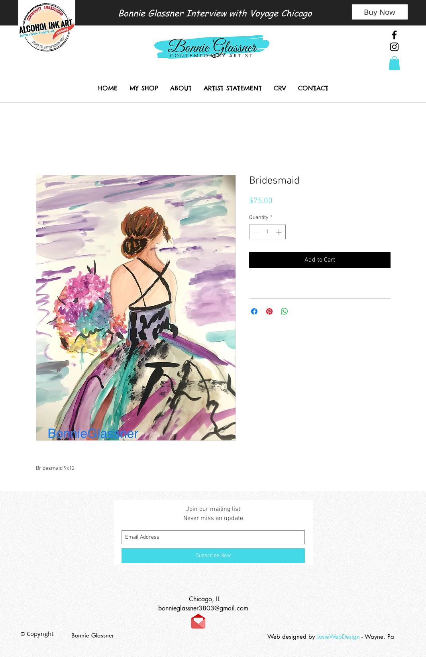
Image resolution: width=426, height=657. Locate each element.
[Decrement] (255, 232)
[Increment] (280, 232)
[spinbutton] (267, 232)
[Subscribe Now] (213, 555)
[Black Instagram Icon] (394, 47)
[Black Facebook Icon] (394, 35)
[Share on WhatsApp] (284, 311)
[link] (394, 63)
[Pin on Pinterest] (269, 311)
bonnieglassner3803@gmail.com (203, 608)
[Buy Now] (379, 12)
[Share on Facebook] (254, 311)
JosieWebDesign (339, 636)
